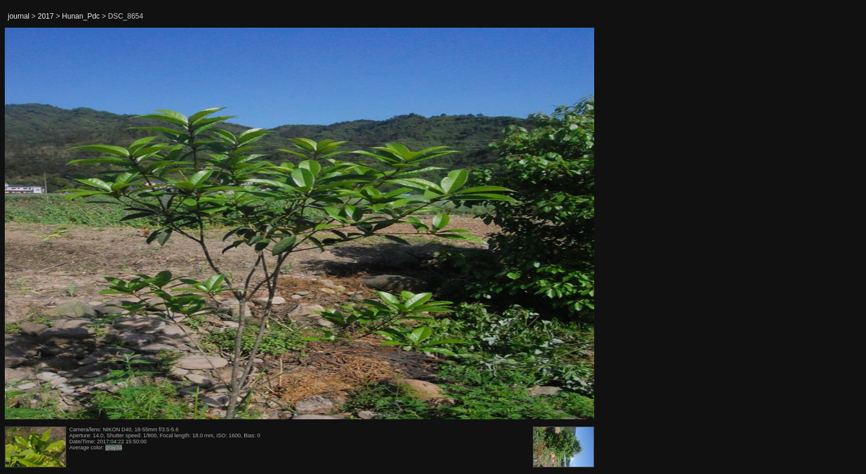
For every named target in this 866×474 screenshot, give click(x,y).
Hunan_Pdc (81, 16)
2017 (46, 16)
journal (18, 16)
